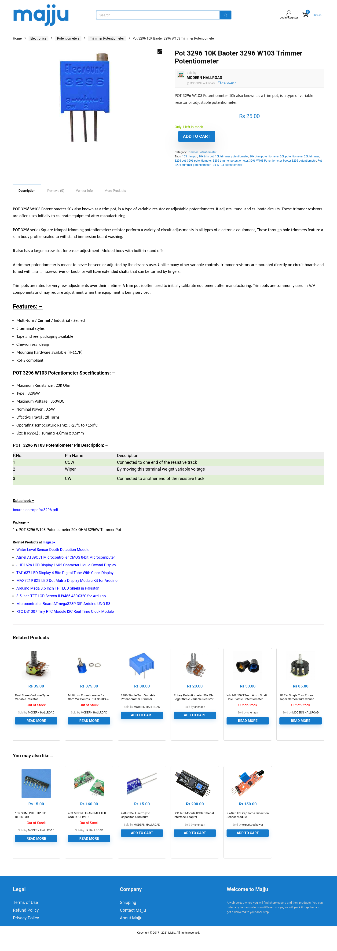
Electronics (38, 38)
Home (17, 38)
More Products (115, 191)
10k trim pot (206, 156)
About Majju (131, 929)
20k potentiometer (291, 156)
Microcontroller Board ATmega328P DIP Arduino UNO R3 (63, 604)
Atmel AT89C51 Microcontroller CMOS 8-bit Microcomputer (65, 557)
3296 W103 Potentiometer (265, 160)
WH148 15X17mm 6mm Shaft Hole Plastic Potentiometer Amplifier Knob (247, 704)
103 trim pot (189, 156)
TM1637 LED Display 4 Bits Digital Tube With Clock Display (65, 573)
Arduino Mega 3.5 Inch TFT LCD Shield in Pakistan (57, 588)
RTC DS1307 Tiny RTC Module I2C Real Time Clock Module (65, 611)
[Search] (225, 15)
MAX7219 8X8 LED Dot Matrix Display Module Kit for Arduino (66, 580)
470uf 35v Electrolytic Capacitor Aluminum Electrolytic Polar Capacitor (139, 828)
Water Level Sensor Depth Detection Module (52, 549)
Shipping (128, 914)
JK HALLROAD (94, 842)
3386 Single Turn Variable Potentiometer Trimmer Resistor (138, 704)
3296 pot (180, 160)
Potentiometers (68, 38)
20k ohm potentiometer (264, 156)
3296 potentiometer (199, 160)
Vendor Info (84, 191)
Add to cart (196, 136)
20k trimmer (311, 156)
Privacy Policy (26, 929)
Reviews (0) (55, 191)
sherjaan (199, 712)
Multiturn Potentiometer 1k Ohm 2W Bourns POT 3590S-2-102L (88, 704)
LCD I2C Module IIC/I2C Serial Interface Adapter (194, 827)
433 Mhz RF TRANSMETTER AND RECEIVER (87, 827)
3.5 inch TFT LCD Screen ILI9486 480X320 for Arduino (61, 596)
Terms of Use (25, 914)
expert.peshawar (252, 836)
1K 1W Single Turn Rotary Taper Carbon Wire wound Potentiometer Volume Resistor (300, 704)
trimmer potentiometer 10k (199, 165)
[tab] (27, 190)
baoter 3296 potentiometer (299, 160)
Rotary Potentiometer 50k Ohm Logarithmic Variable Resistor (194, 703)
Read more (36, 726)
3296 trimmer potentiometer (230, 160)
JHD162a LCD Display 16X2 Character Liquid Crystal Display (66, 565)
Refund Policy (26, 922)
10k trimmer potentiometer (232, 156)
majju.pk (49, 542)
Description (26, 191)
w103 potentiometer (229, 165)
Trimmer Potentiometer (107, 38)
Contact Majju (133, 922)
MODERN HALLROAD (204, 77)
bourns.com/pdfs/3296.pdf (35, 510)
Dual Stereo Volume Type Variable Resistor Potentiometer (32, 704)
